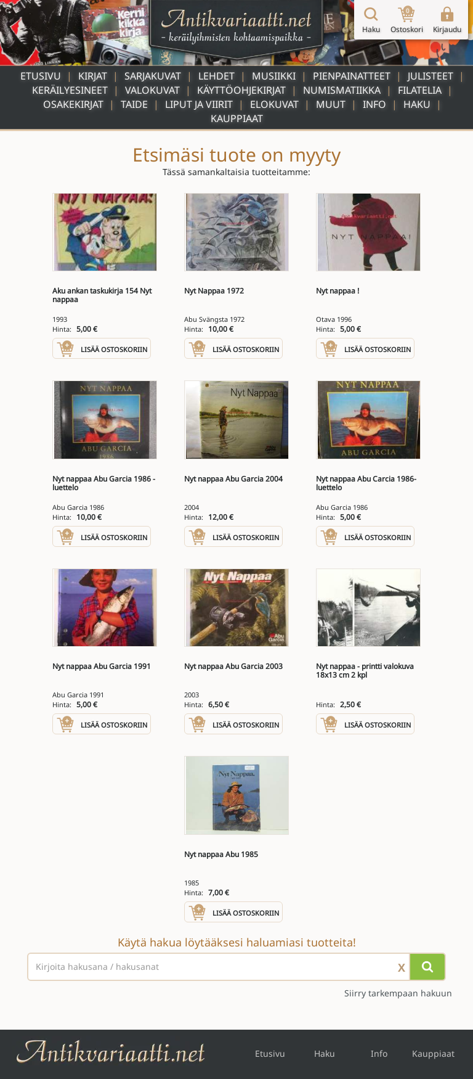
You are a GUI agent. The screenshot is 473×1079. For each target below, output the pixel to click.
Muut (331, 104)
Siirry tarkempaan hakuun (398, 993)
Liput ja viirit (199, 104)
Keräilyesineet (70, 90)
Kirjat (92, 76)
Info (374, 104)
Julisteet (430, 76)
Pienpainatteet (351, 76)
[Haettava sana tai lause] (236, 967)
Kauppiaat (237, 118)
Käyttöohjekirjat (241, 90)
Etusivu (40, 76)
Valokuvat (152, 90)
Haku (417, 104)
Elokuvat (274, 104)
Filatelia (420, 90)
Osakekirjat (73, 104)
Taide (134, 104)
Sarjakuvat (152, 76)
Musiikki (274, 76)
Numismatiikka (342, 90)
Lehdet (216, 76)
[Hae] (427, 967)
